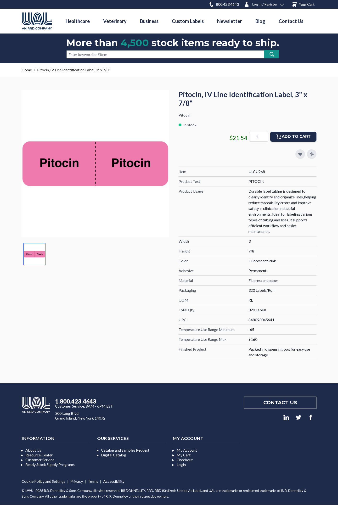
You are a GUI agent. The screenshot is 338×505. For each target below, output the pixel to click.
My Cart (184, 455)
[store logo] (37, 21)
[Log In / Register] (264, 3)
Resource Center (39, 455)
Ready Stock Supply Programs (50, 464)
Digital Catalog (113, 455)
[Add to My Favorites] (300, 154)
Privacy (76, 481)
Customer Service (39, 459)
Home (27, 69)
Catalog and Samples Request (125, 450)
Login (181, 464)
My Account (187, 450)
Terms (93, 481)
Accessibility (113, 481)
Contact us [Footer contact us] (280, 402)
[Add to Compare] (311, 154)
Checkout (185, 459)
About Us (33, 450)
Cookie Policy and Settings (43, 481)
